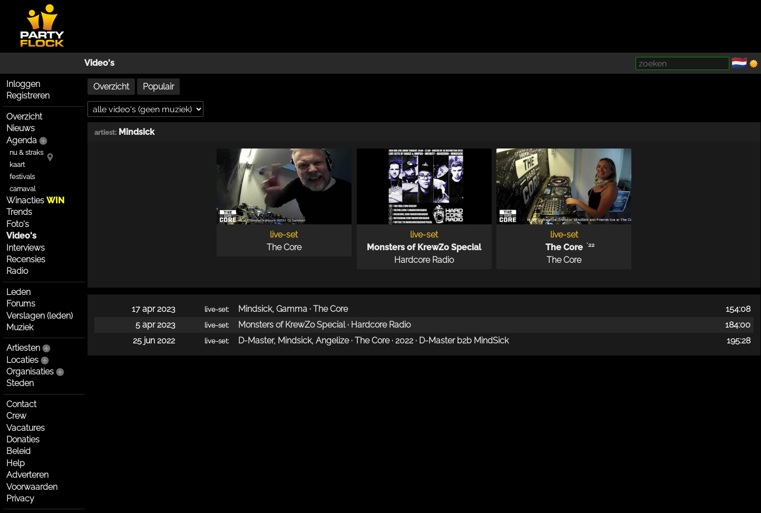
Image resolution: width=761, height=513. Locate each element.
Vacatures (25, 428)
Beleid (18, 451)
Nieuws (20, 128)
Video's (99, 63)
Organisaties (30, 372)
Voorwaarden (31, 487)
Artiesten (23, 348)
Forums (20, 304)
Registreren (28, 96)
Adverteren (27, 475)
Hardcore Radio (424, 260)
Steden (20, 383)
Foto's (17, 224)
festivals (22, 177)
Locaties (22, 360)
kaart (17, 165)
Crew (16, 416)
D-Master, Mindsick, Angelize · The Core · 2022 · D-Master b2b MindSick (373, 341)
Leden (18, 292)
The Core (284, 247)
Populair (158, 87)
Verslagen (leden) (39, 316)
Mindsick (136, 132)
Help (15, 463)
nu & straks (26, 152)
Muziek (19, 327)
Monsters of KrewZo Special (424, 247)
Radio (17, 271)
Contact (21, 404)
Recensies (25, 259)
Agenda (21, 140)
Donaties (23, 440)
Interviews (25, 248)
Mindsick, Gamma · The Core (293, 309)
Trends (19, 212)
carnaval (22, 189)
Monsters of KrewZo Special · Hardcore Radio (324, 325)
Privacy (20, 499)
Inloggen (23, 84)
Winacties (35, 200)
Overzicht (24, 117)
